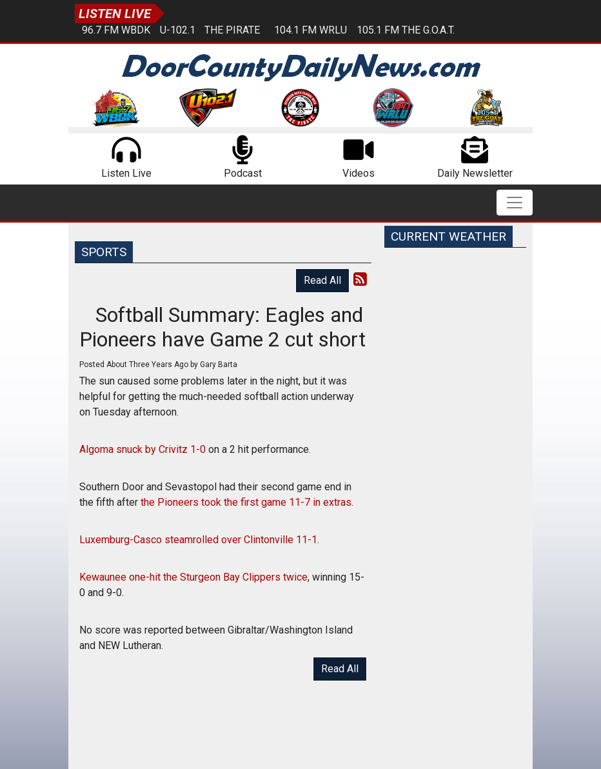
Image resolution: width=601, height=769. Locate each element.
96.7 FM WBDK (116, 30)
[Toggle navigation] (515, 202)
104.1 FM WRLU (310, 30)
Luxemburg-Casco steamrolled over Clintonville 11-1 (198, 540)
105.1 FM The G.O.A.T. (406, 30)
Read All (322, 280)
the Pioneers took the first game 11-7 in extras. (248, 502)
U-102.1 (177, 30)
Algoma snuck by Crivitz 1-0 (143, 449)
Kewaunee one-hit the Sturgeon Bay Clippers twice (193, 577)
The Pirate (232, 30)
